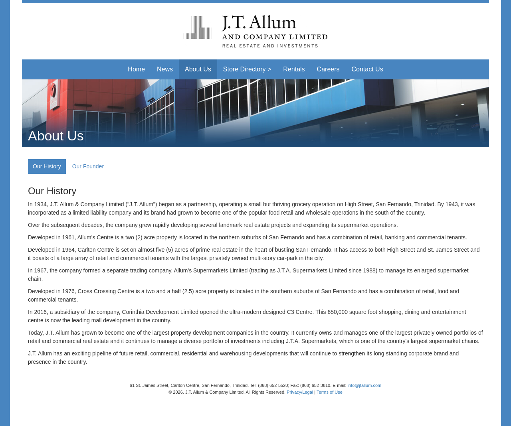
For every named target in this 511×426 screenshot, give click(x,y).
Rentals (294, 69)
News (165, 69)
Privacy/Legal (300, 392)
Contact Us (367, 69)
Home (136, 69)
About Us (198, 69)
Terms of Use (330, 392)
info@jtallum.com (365, 385)
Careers (328, 69)
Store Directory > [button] (247, 69)
